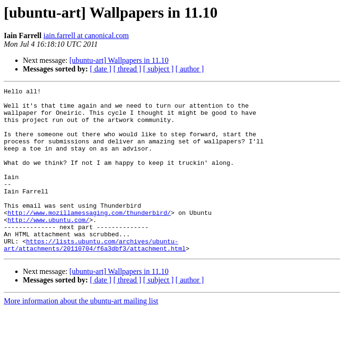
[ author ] (190, 69)
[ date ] (100, 69)
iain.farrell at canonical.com (85, 35)
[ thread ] (127, 69)
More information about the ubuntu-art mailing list (81, 334)
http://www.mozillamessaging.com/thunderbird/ (89, 238)
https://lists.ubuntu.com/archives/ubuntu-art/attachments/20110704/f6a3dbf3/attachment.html (95, 276)
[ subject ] (158, 69)
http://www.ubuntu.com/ (48, 246)
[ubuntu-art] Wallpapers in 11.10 (118, 60)
